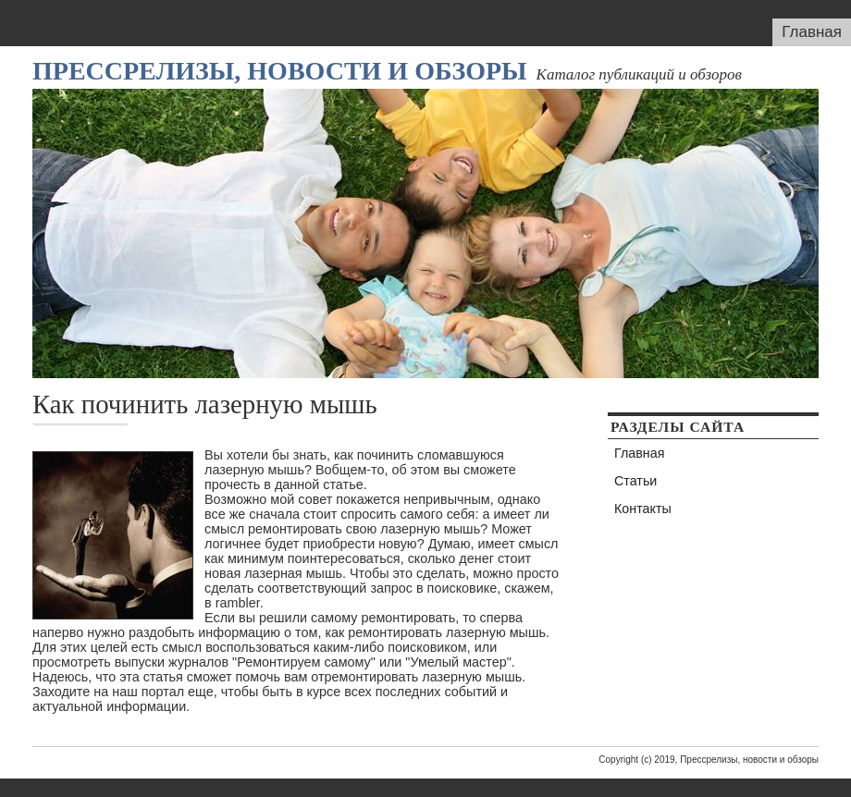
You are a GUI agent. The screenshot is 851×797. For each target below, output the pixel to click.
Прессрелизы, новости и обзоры (279, 70)
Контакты (643, 508)
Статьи (635, 480)
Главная (812, 32)
